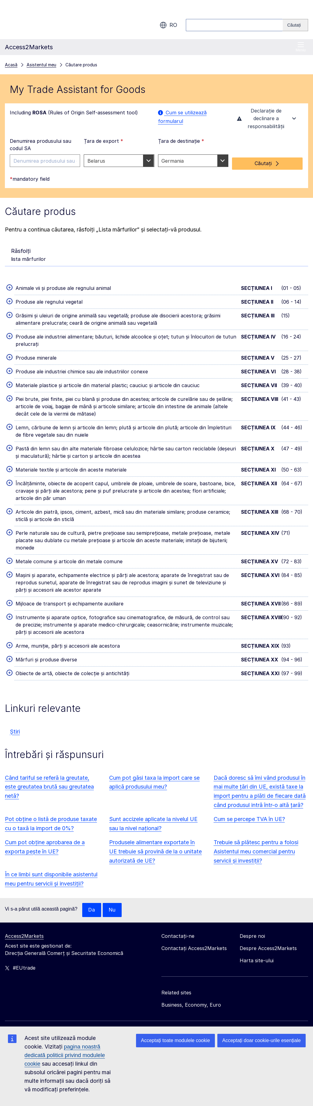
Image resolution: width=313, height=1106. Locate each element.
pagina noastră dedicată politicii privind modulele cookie (64, 1055)
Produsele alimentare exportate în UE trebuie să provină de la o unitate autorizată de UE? (155, 850)
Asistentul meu (41, 64)
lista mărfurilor (28, 253)
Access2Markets (24, 936)
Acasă (11, 64)
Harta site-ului (257, 960)
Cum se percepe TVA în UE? (249, 818)
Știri (15, 730)
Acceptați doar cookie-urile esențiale (261, 1040)
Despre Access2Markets (268, 948)
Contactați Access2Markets (194, 948)
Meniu (301, 47)
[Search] (295, 25)
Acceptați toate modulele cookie (175, 1040)
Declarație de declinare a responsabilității (267, 119)
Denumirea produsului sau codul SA (40, 147)
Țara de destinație (181, 143)
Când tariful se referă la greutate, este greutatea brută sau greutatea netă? (49, 786)
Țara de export (103, 143)
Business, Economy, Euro (191, 1004)
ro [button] (168, 25)
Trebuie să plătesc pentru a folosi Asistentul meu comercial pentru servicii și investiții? (256, 850)
